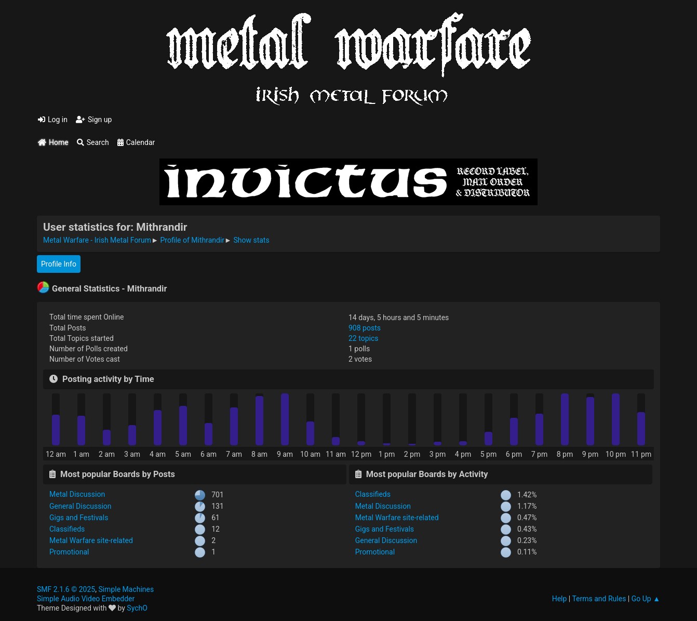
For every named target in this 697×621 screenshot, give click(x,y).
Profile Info (58, 264)
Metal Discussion (77, 494)
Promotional (69, 552)
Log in (53, 119)
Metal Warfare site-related (91, 540)
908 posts (364, 328)
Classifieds (67, 529)
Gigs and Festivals (78, 517)
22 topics (363, 338)
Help (559, 598)
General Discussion (80, 506)
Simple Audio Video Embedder (86, 598)
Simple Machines (126, 589)
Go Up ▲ (646, 598)
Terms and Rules (599, 598)
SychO (137, 608)
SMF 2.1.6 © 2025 (66, 589)
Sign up (94, 119)
